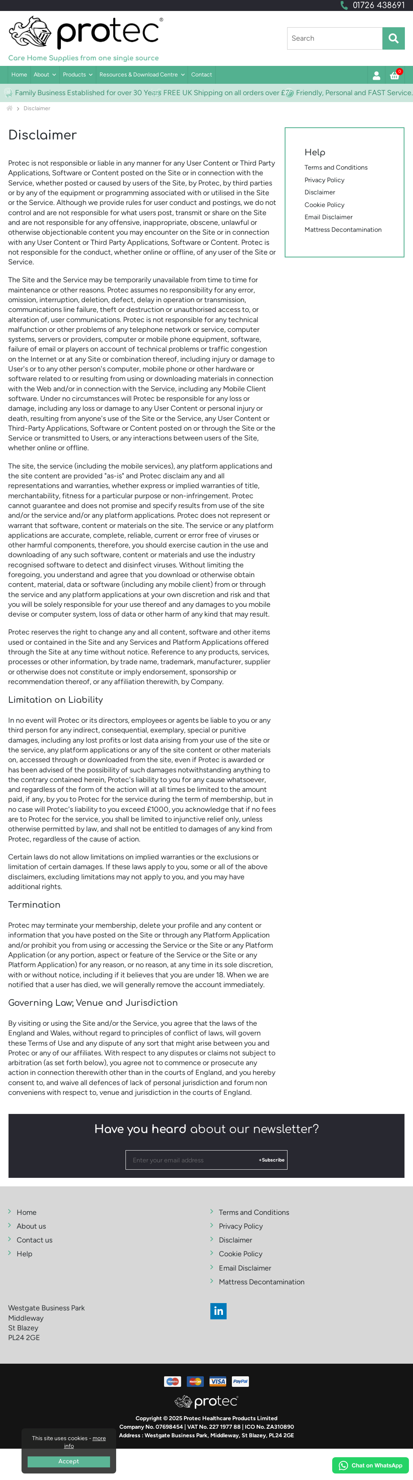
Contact (201, 74)
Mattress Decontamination (343, 229)
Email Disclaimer (328, 217)
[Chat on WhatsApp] (370, 1466)
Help (24, 1253)
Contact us (34, 1240)
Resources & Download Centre (138, 74)
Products (74, 74)
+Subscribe (272, 1160)
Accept (68, 1461)
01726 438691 (379, 5)
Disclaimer (320, 192)
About (41, 74)
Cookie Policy (324, 205)
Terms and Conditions (336, 167)
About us (31, 1226)
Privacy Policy (324, 180)
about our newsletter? (206, 1129)
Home (19, 74)
